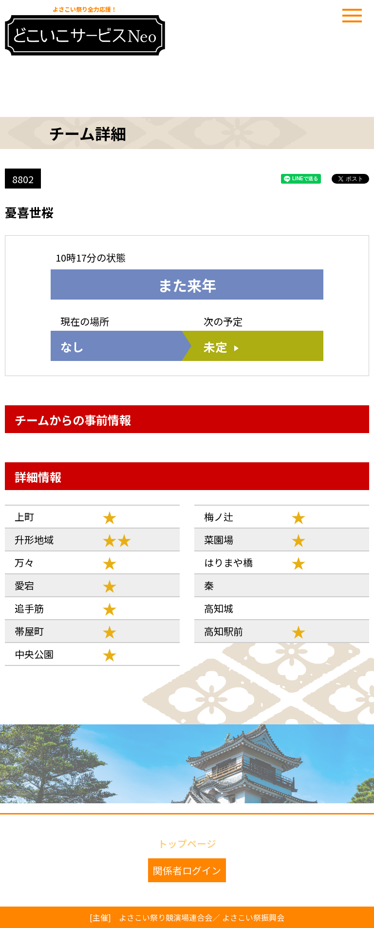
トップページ (187, 842)
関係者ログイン (187, 870)
